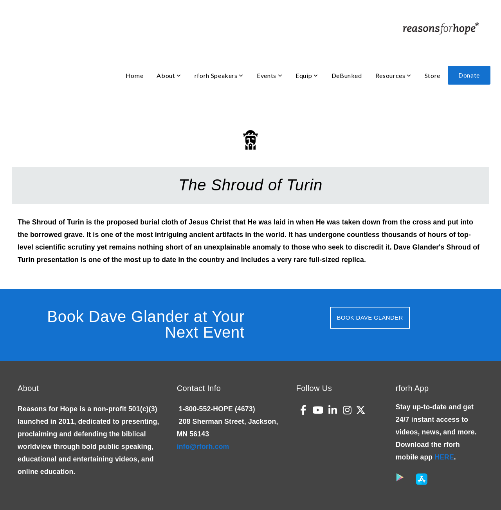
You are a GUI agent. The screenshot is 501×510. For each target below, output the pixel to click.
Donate (469, 75)
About (169, 75)
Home (135, 75)
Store (432, 75)
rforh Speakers (219, 75)
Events (269, 75)
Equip (307, 75)
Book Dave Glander (370, 317)
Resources (393, 75)
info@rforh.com (203, 446)
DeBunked (347, 75)
